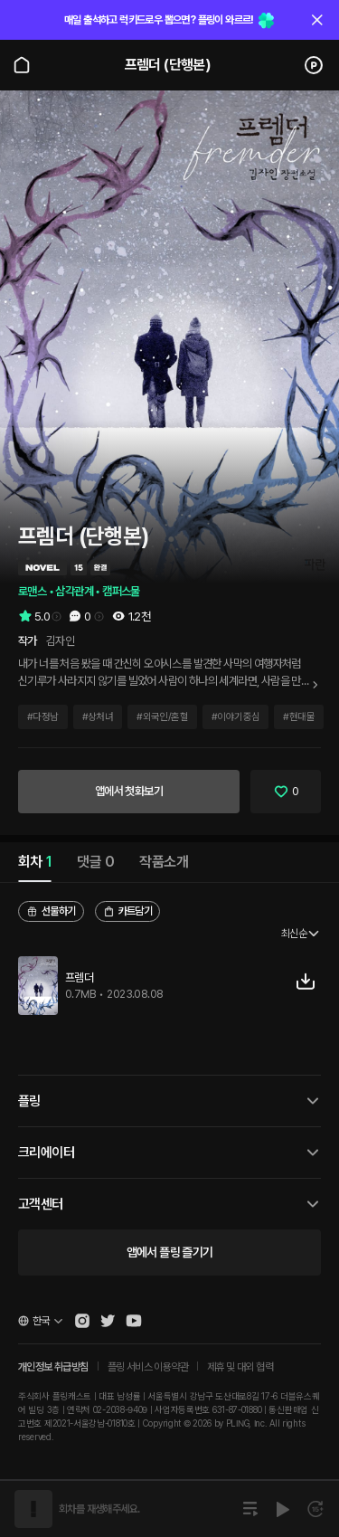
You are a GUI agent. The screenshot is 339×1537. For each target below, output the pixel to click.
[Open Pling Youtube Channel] (134, 1321)
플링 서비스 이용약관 (148, 1367)
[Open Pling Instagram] (82, 1321)
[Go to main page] (22, 65)
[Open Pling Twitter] (107, 1321)
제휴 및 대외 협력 (240, 1367)
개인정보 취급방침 (53, 1367)
